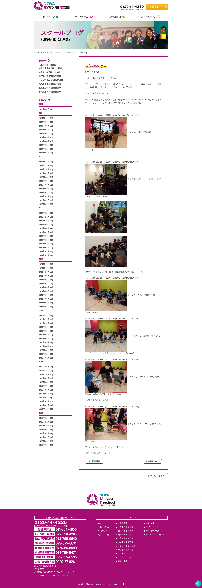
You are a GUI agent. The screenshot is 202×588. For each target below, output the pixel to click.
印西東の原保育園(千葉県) (50, 76)
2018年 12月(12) (46, 418)
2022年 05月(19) (46, 240)
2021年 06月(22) (46, 287)
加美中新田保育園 (125, 542)
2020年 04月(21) (46, 346)
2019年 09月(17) (46, 378)
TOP (99, 523)
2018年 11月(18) (46, 422)
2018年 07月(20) (46, 437)
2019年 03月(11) (46, 401)
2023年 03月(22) (46, 196)
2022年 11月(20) (46, 217)
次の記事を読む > (152, 461)
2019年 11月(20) (46, 371)
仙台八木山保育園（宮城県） (51, 68)
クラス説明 (102, 531)
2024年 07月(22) (46, 130)
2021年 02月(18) (46, 303)
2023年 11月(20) (46, 166)
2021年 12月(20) (46, 264)
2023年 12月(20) (46, 162)
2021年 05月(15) (46, 291)
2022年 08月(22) (46, 228)
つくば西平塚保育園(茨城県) (51, 80)
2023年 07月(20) (46, 181)
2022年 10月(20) (46, 221)
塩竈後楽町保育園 (125, 538)
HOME (37, 52)
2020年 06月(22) (46, 339)
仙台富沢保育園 (124, 535)
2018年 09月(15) (46, 430)
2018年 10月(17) (46, 426)
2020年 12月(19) (46, 316)
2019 (41, 361)
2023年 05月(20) (46, 189)
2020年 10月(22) (46, 323)
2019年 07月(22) (46, 386)
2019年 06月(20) (46, 390)
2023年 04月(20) (46, 193)
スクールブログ (124, 554)
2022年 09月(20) (46, 225)
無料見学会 (123, 561)
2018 (41, 413)
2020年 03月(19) (46, 350)
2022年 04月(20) (46, 244)
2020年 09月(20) (46, 327)
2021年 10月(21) (46, 272)
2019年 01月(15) (46, 409)
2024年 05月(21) (46, 137)
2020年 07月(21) (46, 335)
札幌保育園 (123, 523)
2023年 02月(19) (46, 200)
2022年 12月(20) (46, 213)
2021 (41, 259)
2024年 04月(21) (46, 141)
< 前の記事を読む (94, 461)
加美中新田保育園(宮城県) (50, 92)
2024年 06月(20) (46, 134)
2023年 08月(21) (46, 177)
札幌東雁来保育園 (125, 527)
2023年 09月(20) (46, 173)
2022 (41, 208)
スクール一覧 (103, 535)
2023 (41, 156)
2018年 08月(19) (46, 433)
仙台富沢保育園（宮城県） (50, 72)
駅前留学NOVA (152, 531)
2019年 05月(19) (46, 394)
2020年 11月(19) (46, 319)
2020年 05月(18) (46, 342)
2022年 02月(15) (46, 251)
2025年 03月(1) (45, 109)
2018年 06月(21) (46, 441)
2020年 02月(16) (46, 354)
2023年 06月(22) (46, 185)
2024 (41, 113)
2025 (41, 104)
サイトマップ (152, 527)
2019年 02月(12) (46, 405)
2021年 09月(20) (46, 276)
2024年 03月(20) (46, 145)
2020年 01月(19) (46, 358)
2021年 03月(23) (46, 299)
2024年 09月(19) (46, 122)
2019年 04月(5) (45, 398)
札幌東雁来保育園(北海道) (50, 84)
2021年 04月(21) (46, 295)
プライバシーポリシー (127, 557)
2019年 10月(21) (46, 375)
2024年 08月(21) (46, 126)
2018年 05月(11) (46, 445)
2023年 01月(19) (46, 204)
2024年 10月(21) (46, 118)
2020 (41, 310)
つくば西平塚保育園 (126, 546)
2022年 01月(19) (46, 255)
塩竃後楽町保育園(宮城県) (50, 88)
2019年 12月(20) (46, 367)
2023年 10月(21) (46, 169)
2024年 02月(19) (46, 149)
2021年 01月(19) (46, 307)
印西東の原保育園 (125, 550)
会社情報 (150, 523)
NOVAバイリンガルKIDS (157, 535)
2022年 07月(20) (46, 232)
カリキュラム (103, 527)
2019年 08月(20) (46, 382)
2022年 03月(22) (46, 248)
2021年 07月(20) (46, 284)
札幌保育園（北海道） (52, 52)
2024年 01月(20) (46, 153)
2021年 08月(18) (46, 280)
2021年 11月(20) (46, 268)
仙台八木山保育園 (125, 531)
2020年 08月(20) (46, 331)
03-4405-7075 (45, 575)
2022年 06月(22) (46, 236)
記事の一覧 (70, 52)
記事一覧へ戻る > (156, 476)
